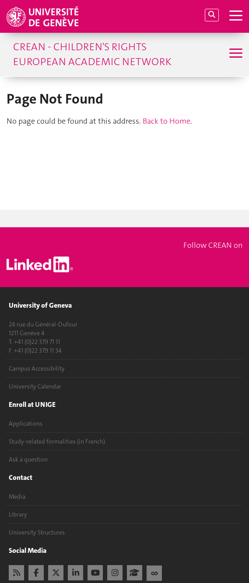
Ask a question (28, 459)
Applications (25, 423)
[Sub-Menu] (234, 54)
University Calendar (35, 386)
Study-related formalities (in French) (57, 441)
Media (17, 496)
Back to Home (166, 121)
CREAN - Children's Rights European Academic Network (92, 54)
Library (18, 514)
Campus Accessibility (37, 368)
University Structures (37, 532)
